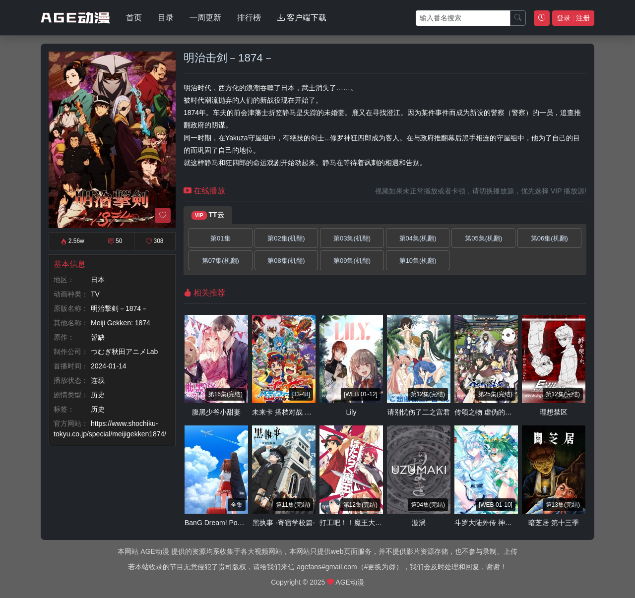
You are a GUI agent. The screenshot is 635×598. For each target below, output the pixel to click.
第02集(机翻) (286, 238)
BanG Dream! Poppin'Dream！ (232, 523)
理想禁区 (554, 412)
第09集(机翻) (352, 260)
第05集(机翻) (483, 238)
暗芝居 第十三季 (553, 523)
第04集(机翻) (418, 238)
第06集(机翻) (549, 238)
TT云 (207, 215)
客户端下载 (301, 17)
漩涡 (419, 523)
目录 (166, 17)
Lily (351, 412)
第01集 (220, 238)
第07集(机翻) (220, 260)
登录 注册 (573, 18)
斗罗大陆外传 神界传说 (490, 523)
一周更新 (205, 17)
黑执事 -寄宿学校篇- (284, 523)
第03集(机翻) (352, 238)
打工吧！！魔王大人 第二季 (362, 523)
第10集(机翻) (418, 260)
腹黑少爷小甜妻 (216, 412)
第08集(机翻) (286, 260)
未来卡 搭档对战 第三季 (288, 412)
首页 (134, 17)
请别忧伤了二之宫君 (418, 412)
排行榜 (249, 17)
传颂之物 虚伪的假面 (486, 412)
